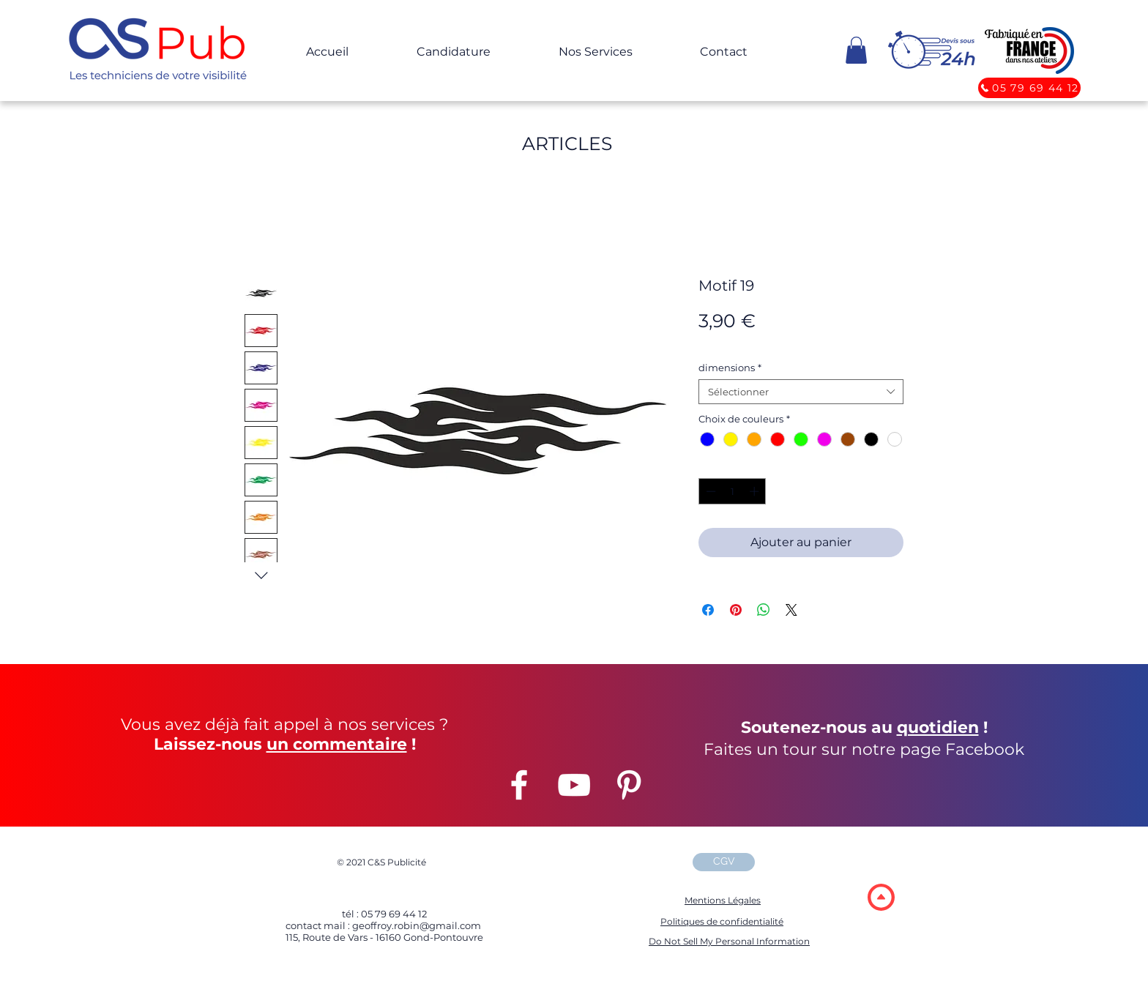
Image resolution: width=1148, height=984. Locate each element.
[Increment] (755, 491)
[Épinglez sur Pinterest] (736, 610)
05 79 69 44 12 (394, 914)
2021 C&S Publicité (381, 862)
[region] (881, 896)
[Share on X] (791, 610)
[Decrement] (709, 491)
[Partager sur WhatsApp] (763, 610)
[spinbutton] (732, 491)
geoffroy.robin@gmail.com (415, 925)
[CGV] (724, 862)
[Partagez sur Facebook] (708, 610)
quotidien (938, 727)
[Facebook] (519, 785)
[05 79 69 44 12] (1029, 88)
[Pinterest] (629, 785)
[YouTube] (574, 785)
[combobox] (800, 391)
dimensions (729, 367)
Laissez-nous (208, 744)
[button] (161, 52)
